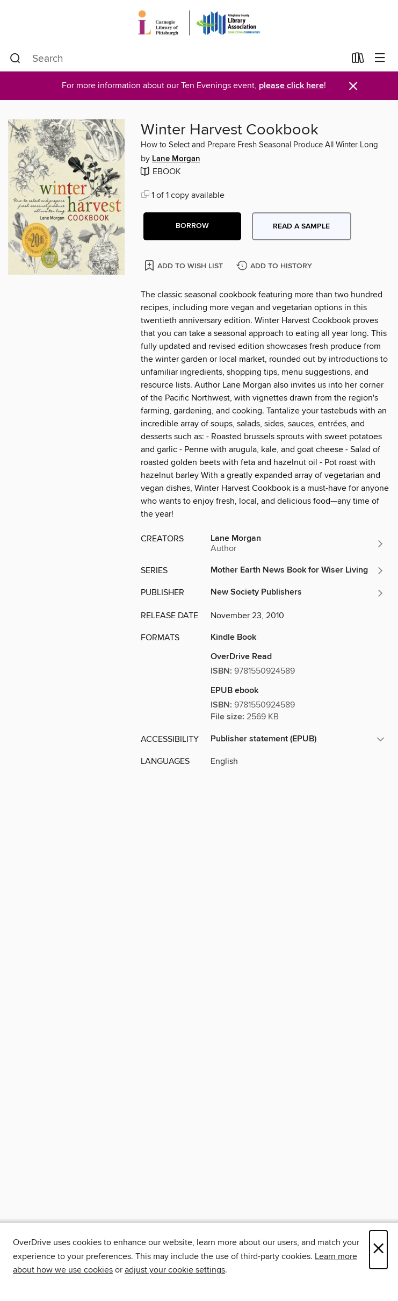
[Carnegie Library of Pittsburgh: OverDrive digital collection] (199, 22)
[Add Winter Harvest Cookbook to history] (275, 266)
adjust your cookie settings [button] (175, 1269)
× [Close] (378, 1249)
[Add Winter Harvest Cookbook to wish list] (184, 265)
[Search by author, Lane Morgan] (297, 543)
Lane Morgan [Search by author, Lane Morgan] (176, 159)
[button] (192, 226)
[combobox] (177, 59)
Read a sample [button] (301, 226)
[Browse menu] (380, 58)
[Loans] (358, 60)
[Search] (15, 58)
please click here (291, 85)
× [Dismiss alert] (353, 86)
